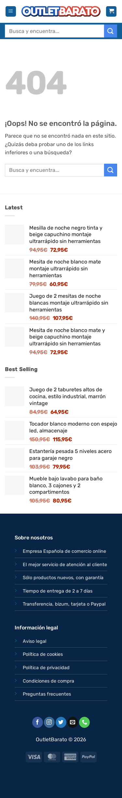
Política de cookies (43, 654)
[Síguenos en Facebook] (37, 722)
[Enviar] (110, 30)
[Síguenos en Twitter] (61, 722)
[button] (11, 11)
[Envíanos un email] (72, 722)
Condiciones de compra (48, 681)
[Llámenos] (84, 722)
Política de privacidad (46, 667)
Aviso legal (35, 641)
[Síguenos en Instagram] (49, 722)
